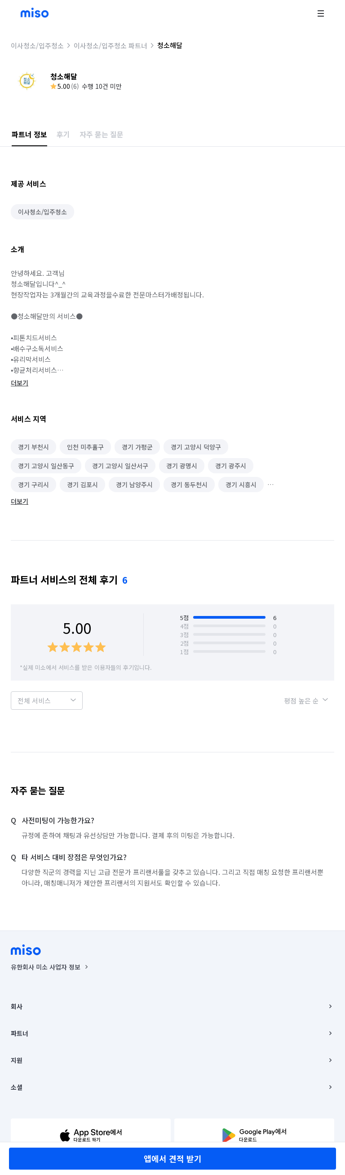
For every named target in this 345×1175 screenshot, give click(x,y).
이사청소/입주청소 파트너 (110, 45)
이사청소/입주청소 (37, 45)
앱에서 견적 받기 (173, 1158)
